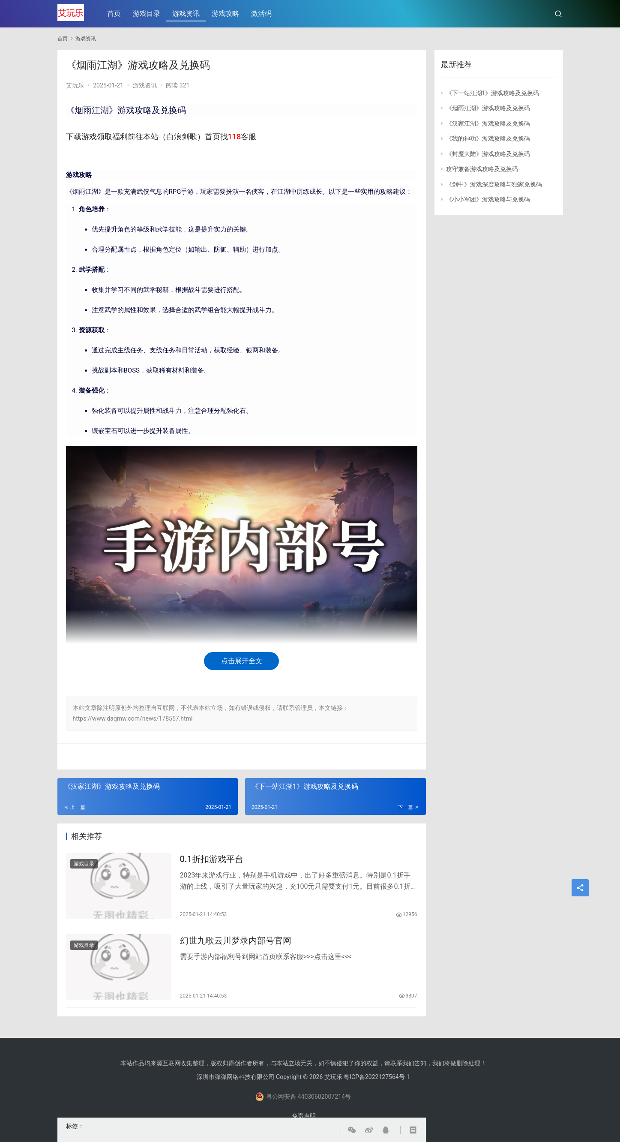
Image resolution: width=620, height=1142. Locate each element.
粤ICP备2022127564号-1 (377, 1076)
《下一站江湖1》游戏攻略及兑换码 (492, 93)
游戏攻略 (226, 13)
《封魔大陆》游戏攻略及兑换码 (488, 153)
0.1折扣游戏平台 (211, 860)
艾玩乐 (75, 85)
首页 (115, 13)
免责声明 (304, 1115)
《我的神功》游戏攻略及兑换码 (488, 138)
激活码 (262, 13)
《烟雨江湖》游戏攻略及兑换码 (488, 108)
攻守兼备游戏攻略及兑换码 (482, 168)
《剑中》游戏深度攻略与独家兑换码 (494, 184)
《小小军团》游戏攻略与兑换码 (488, 199)
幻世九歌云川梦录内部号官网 (235, 943)
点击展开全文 (241, 661)
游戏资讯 (187, 13)
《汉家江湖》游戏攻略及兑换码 (488, 123)
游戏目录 (147, 13)
